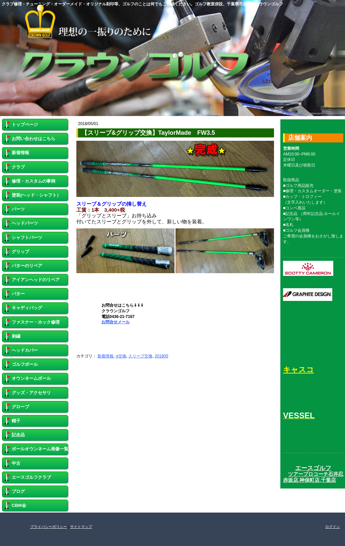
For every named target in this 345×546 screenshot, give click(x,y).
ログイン (332, 527)
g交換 (121, 356)
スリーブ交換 (140, 356)
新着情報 (105, 356)
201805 (161, 356)
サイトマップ (81, 527)
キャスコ (298, 369)
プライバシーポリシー (48, 527)
